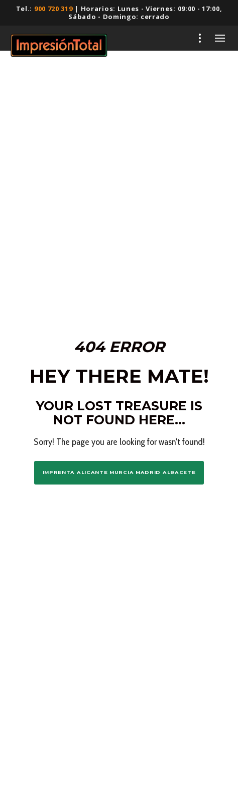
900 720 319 (53, 8)
